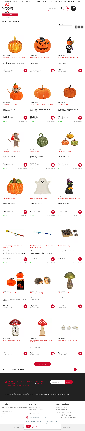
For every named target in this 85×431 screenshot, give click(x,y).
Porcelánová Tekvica (64, 151)
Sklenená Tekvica (35, 151)
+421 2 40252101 (26, 1)
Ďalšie (80, 1)
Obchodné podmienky (70, 1)
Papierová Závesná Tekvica (11, 293)
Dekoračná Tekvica (9, 198)
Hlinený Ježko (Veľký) (36, 293)
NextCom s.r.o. (67, 427)
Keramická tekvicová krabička (67, 340)
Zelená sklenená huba (65, 293)
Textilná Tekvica (63, 104)
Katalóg (39, 1)
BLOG (44, 1)
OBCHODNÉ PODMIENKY (64, 412)
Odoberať (68, 382)
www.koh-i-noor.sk (34, 407)
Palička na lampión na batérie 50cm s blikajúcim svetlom (42, 246)
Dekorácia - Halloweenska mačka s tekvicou (69, 199)
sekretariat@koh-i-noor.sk (11, 1)
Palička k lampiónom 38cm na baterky (12, 246)
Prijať (28, 426)
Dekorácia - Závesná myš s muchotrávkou (11, 152)
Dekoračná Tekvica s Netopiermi (40, 57)
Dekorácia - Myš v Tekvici (11, 104)
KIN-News (39, 383)
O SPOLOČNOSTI (61, 410)
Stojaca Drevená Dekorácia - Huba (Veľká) (41, 340)
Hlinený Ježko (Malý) (64, 246)
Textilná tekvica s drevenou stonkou (42, 104)
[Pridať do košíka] (25, 70)
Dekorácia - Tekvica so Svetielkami (14, 57)
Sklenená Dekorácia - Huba (11, 340)
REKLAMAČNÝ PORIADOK (64, 415)
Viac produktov (42, 364)
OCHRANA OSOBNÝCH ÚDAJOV (66, 417)
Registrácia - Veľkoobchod (55, 1)
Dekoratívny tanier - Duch (38, 198)
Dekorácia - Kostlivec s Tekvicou (68, 57)
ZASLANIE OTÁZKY (61, 407)
